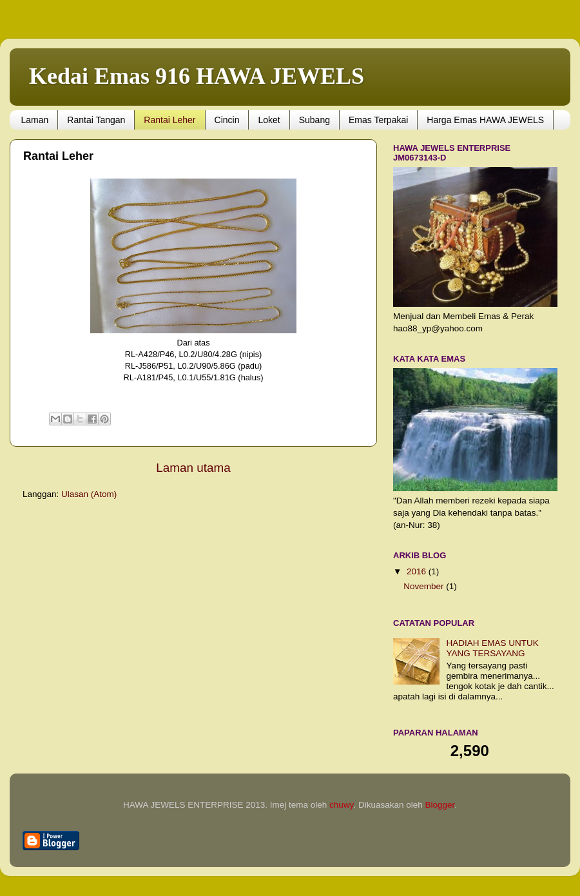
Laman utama (193, 467)
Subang (314, 120)
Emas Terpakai (378, 120)
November (424, 586)
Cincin (227, 120)
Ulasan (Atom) (89, 494)
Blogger (439, 805)
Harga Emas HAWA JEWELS (485, 120)
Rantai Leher (169, 120)
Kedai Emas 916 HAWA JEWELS (196, 76)
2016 (418, 571)
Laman (35, 120)
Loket (269, 120)
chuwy (341, 805)
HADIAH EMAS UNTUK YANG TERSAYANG (492, 648)
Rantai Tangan (96, 120)
